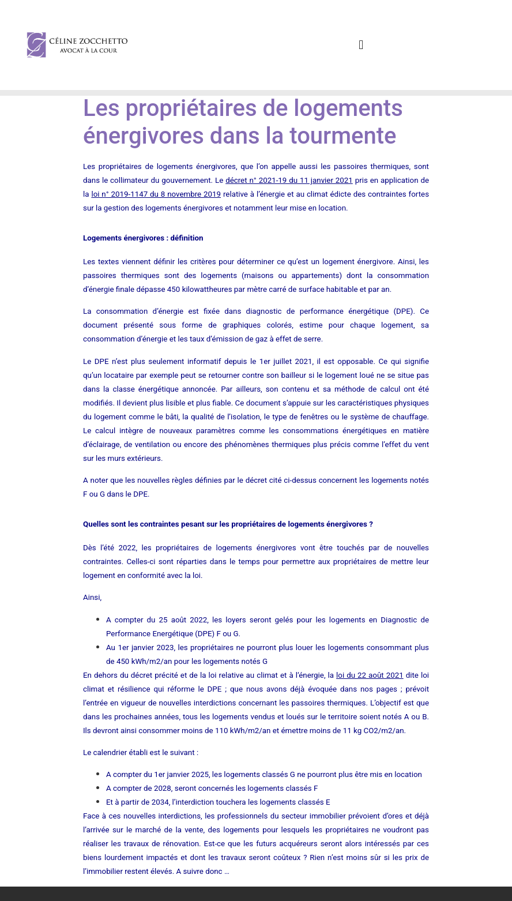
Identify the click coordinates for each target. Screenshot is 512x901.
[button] (361, 45)
